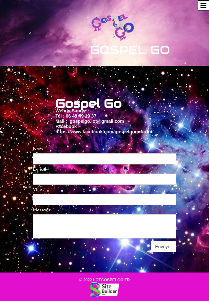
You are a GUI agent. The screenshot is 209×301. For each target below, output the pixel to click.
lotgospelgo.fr (111, 280)
